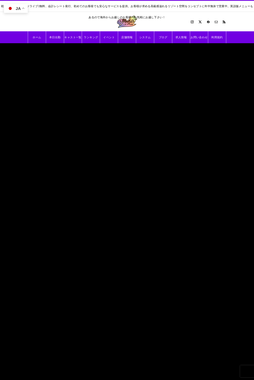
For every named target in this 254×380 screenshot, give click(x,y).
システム (145, 37)
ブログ (163, 37)
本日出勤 (55, 37)
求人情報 (181, 37)
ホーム (37, 37)
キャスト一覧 (72, 37)
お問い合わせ (199, 37)
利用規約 (217, 37)
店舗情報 (127, 37)
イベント (108, 37)
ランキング (91, 37)
